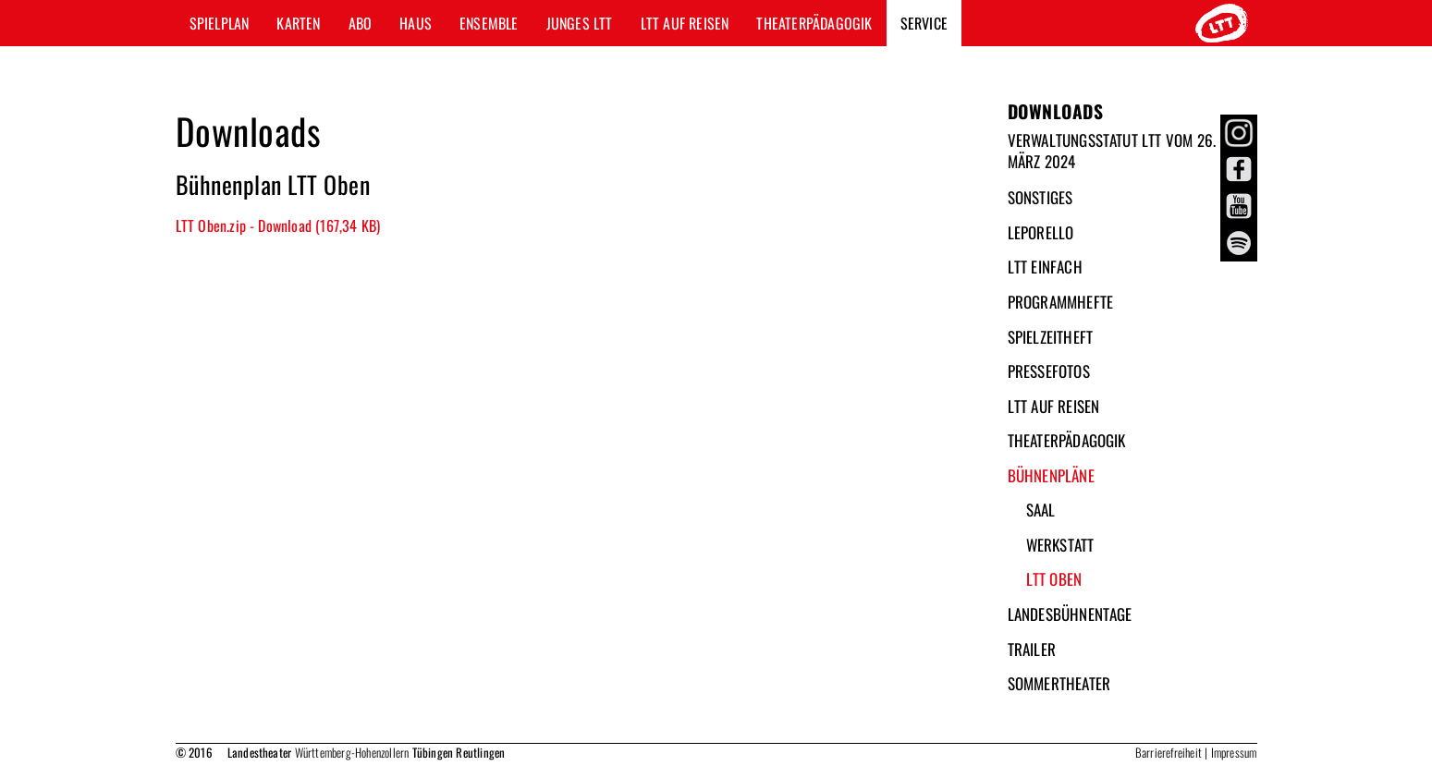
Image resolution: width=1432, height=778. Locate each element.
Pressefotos (1049, 371)
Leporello (1041, 232)
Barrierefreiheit (1168, 752)
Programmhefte (1061, 301)
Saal (1041, 509)
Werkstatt (1060, 544)
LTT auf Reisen (1054, 406)
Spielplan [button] (220, 23)
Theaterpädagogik (1067, 440)
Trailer (1032, 649)
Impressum (1234, 752)
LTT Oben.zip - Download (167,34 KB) (278, 225)
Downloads (1056, 111)
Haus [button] (415, 23)
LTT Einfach (1045, 266)
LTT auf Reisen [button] (685, 23)
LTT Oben (1054, 578)
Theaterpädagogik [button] (814, 23)
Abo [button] (361, 23)
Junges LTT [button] (579, 23)
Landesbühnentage (1070, 614)
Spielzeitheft (1051, 336)
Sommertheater (1059, 683)
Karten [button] (298, 23)
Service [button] (924, 23)
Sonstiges (1040, 197)
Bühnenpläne (1051, 475)
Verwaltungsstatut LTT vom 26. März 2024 (1112, 150)
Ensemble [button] (489, 23)
